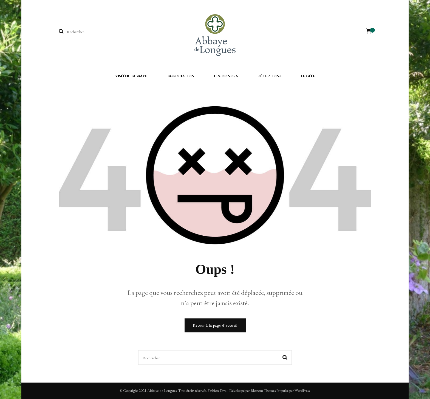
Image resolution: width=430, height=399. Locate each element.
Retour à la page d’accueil (215, 325)
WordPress (302, 390)
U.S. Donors (226, 75)
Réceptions (269, 75)
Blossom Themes (263, 390)
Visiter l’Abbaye (131, 75)
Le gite (308, 75)
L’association (180, 75)
